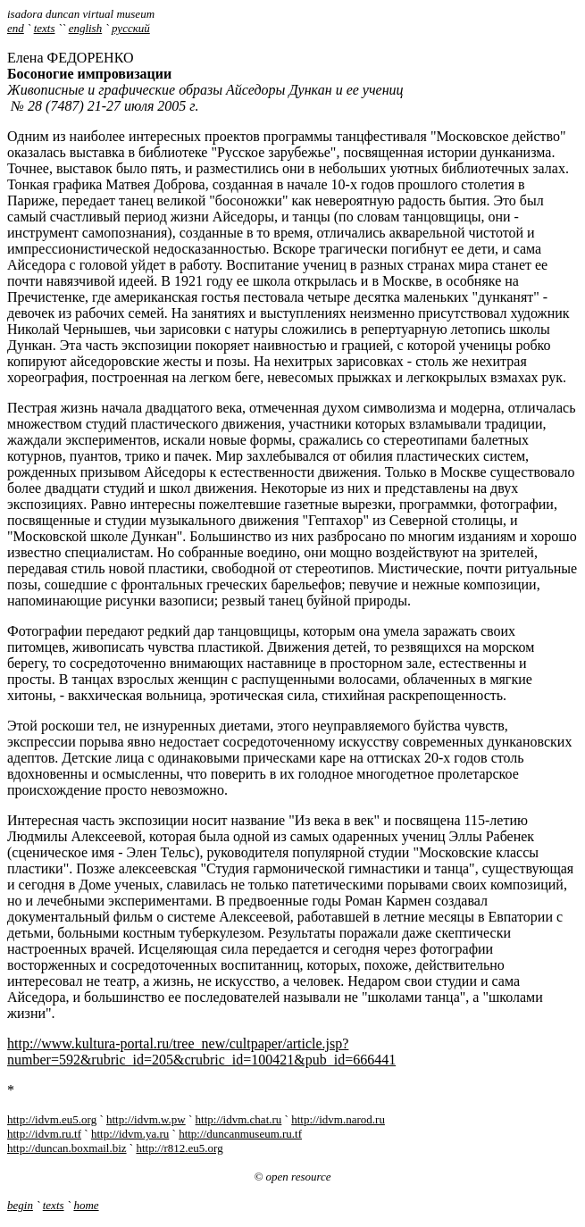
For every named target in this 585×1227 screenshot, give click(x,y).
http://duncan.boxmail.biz (67, 1148)
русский (131, 28)
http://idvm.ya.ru (130, 1133)
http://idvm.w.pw (146, 1119)
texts (44, 28)
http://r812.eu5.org (179, 1148)
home (85, 1205)
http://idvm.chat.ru (239, 1119)
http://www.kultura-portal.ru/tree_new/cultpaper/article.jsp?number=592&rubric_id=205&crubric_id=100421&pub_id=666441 (201, 1051)
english (86, 28)
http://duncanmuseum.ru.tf (240, 1133)
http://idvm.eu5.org (51, 1119)
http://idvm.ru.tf (44, 1133)
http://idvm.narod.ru (338, 1119)
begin (20, 1205)
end (15, 28)
